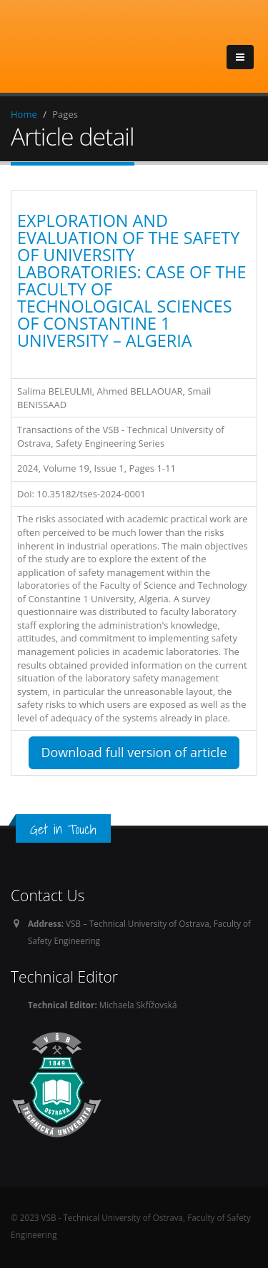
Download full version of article (134, 752)
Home (24, 114)
